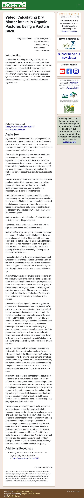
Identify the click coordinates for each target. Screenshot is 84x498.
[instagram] (76, 71)
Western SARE (72, 88)
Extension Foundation (68, 31)
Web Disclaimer (14, 496)
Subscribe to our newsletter (69, 55)
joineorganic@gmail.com (23, 491)
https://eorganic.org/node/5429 (25, 458)
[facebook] (69, 71)
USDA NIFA (74, 83)
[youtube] (63, 71)
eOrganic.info (69, 142)
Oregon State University (30, 494)
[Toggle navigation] (79, 5)
